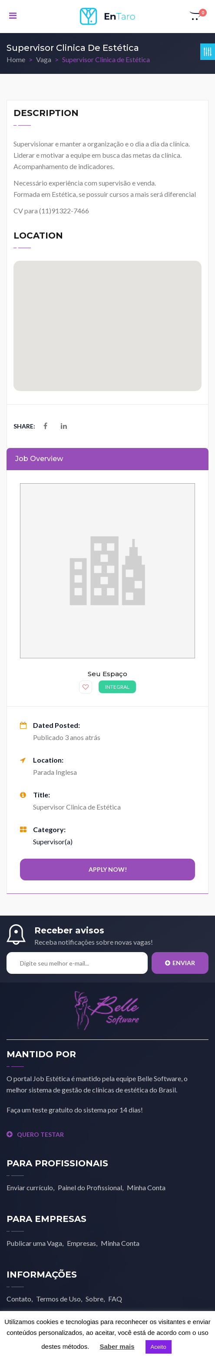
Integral (117, 687)
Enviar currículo (30, 1187)
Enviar (180, 962)
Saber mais (117, 1346)
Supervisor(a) (53, 841)
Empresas (81, 1243)
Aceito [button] (158, 1347)
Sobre (94, 1299)
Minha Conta (146, 1187)
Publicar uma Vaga (34, 1243)
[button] (195, 16)
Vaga (43, 59)
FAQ (115, 1299)
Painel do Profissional (90, 1187)
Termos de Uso (58, 1299)
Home (16, 59)
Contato (19, 1299)
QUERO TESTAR (35, 1134)
